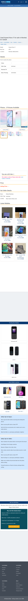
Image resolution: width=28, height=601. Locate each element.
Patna (3, 583)
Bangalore (4, 567)
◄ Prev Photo (5, 129)
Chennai (3, 573)
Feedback (20, 585)
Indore (3, 585)
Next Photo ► (22, 129)
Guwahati (4, 590)
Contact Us (18, 587)
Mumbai (3, 569)
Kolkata (17, 571)
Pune (3, 571)
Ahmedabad (18, 573)
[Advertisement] (14, 22)
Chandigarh (4, 587)
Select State (18, 1)
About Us (17, 583)
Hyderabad (4, 575)
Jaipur (17, 575)
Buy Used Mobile (17, 5)
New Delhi (18, 567)
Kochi (3, 588)
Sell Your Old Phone (14, 502)
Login (22, 1)
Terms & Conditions (19, 588)
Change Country (19, 590)
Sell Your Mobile (10, 5)
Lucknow (17, 569)
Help (17, 585)
